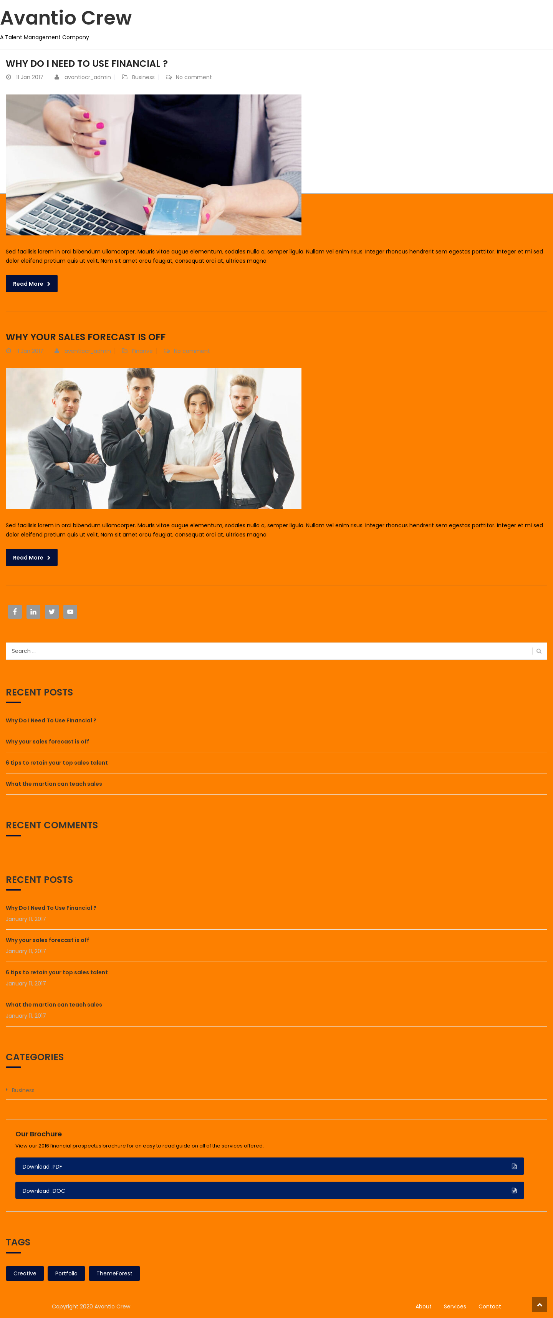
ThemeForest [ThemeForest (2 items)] (114, 1273)
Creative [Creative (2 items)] (24, 1273)
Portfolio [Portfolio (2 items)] (66, 1273)
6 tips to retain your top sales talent (57, 763)
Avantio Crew (66, 18)
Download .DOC (44, 1191)
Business (143, 77)
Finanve (142, 351)
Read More (28, 284)
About (424, 1306)
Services (455, 1306)
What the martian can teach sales (54, 784)
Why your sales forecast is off (86, 337)
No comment (194, 77)
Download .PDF (43, 1167)
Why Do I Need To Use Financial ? (87, 63)
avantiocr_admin (88, 77)
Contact (489, 1306)
